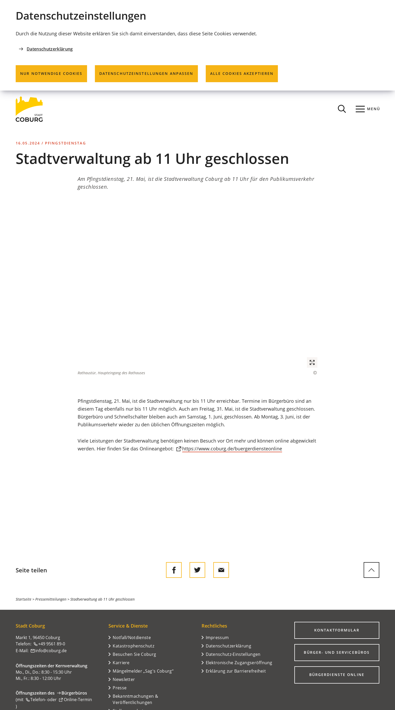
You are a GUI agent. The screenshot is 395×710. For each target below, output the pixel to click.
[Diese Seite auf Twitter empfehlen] (197, 570)
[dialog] (197, 45)
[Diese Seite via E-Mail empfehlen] (221, 570)
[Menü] (368, 109)
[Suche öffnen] (342, 109)
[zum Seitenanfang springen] (371, 570)
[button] (197, 288)
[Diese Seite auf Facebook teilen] (174, 570)
